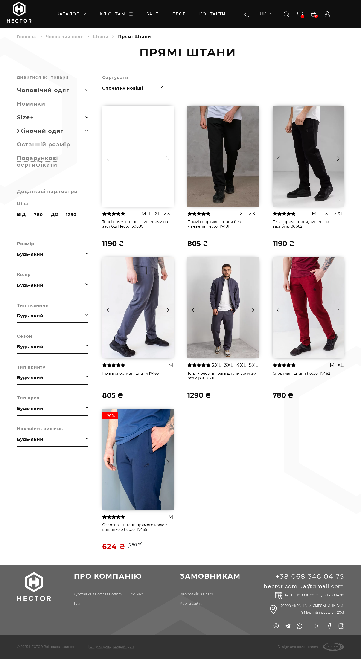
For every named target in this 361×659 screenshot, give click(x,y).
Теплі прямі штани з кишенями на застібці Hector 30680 (135, 224)
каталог (71, 14)
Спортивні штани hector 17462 (301, 373)
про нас (134, 594)
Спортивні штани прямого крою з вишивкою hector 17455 (134, 527)
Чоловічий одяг (66, 36)
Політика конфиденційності (110, 647)
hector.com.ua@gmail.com (302, 586)
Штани (104, 36)
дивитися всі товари (43, 77)
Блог (178, 14)
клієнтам (116, 14)
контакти (212, 14)
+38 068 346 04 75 (309, 576)
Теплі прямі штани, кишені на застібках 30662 (301, 224)
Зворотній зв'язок (195, 594)
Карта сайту (189, 603)
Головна (27, 36)
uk (266, 14)
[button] (108, 158)
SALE (152, 14)
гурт (77, 603)
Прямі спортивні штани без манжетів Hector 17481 (214, 224)
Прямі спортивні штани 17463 (130, 373)
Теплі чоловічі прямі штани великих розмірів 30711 (221, 375)
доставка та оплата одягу (97, 594)
